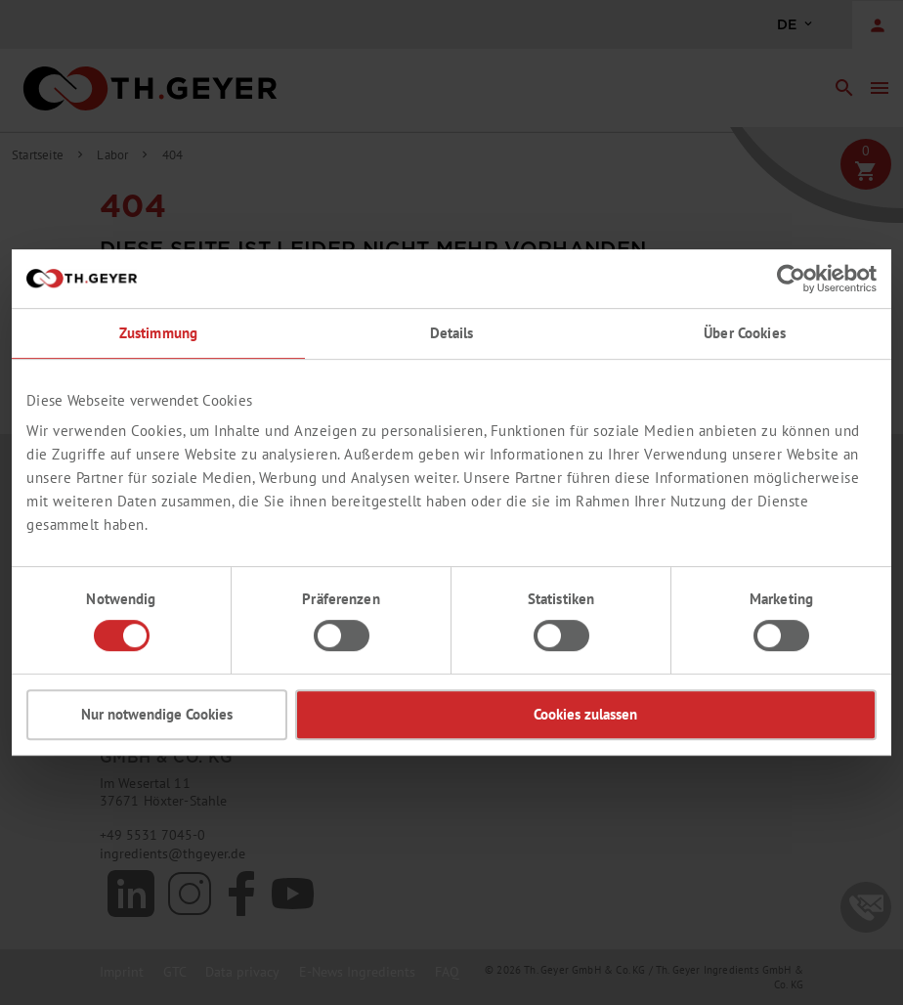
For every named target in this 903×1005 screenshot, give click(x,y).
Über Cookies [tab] (745, 333)
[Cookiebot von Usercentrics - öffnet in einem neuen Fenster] (791, 278)
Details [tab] (452, 333)
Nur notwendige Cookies (157, 714)
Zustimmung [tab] (158, 333)
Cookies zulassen (585, 714)
